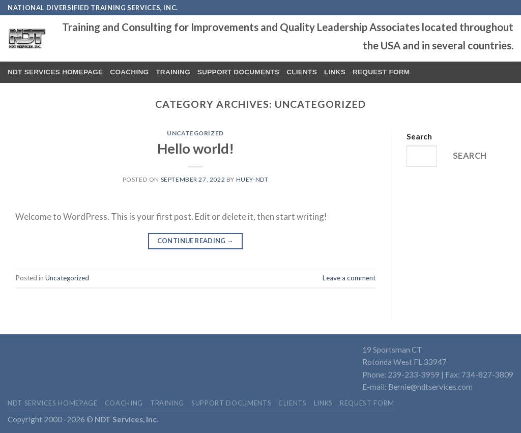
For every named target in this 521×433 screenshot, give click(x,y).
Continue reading (195, 241)
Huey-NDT (252, 179)
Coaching (129, 72)
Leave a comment (349, 278)
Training (173, 72)
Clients (301, 72)
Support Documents (238, 72)
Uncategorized (195, 133)
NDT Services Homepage (55, 72)
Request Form (381, 72)
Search (419, 136)
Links (334, 72)
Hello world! (195, 148)
